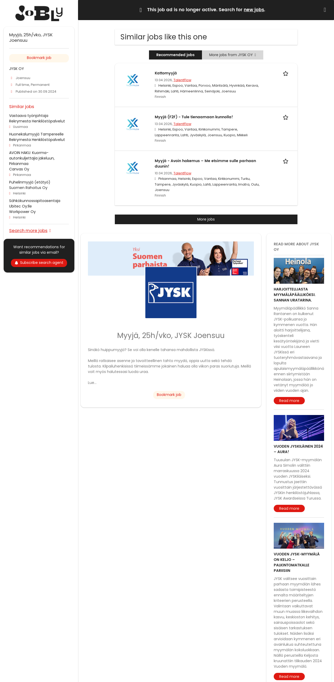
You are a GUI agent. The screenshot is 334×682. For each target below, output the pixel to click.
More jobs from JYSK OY (232, 54)
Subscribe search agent (39, 262)
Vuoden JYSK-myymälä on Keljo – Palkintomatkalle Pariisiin (297, 562)
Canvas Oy (19, 169)
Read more (289, 400)
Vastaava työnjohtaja (28, 115)
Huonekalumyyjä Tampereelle (36, 134)
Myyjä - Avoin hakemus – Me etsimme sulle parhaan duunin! (205, 163)
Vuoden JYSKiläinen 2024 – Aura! (298, 449)
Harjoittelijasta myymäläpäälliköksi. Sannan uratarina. (294, 294)
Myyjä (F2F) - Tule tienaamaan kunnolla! (194, 117)
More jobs (206, 219)
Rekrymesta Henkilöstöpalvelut (37, 121)
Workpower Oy (22, 211)
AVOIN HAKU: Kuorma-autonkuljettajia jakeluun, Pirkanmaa (32, 158)
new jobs (254, 10)
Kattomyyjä (166, 73)
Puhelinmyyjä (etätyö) (29, 182)
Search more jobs (28, 230)
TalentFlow (182, 80)
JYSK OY (16, 68)
